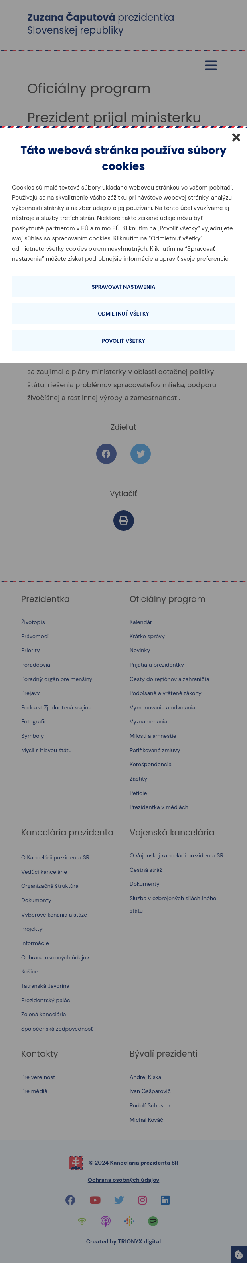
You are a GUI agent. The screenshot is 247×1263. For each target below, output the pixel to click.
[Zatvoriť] (236, 137)
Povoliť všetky (123, 341)
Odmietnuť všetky (123, 313)
